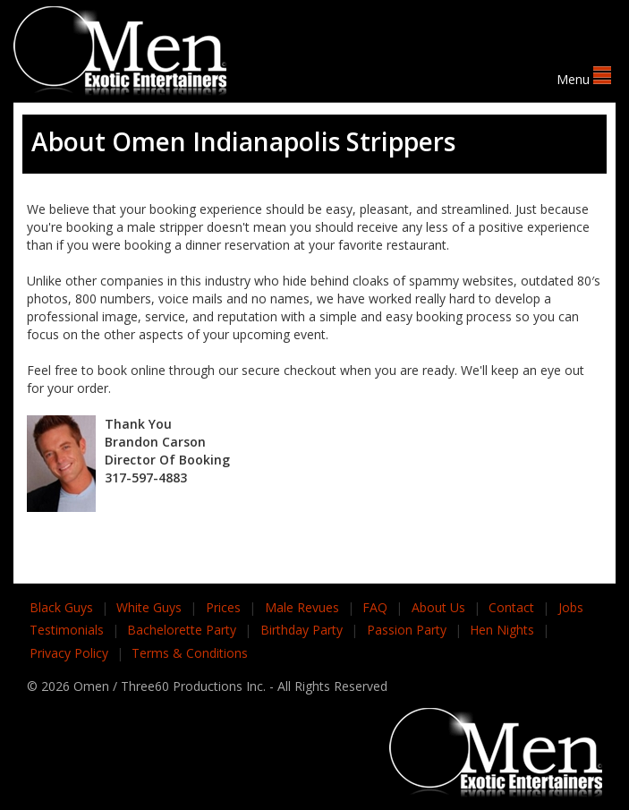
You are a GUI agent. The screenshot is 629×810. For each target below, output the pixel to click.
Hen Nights (502, 629)
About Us (438, 607)
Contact (511, 607)
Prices (223, 607)
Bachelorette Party (181, 629)
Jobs (570, 607)
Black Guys (61, 607)
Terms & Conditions (190, 652)
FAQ (374, 607)
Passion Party (406, 629)
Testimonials (67, 629)
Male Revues (302, 607)
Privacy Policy (69, 652)
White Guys (149, 607)
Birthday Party (301, 629)
